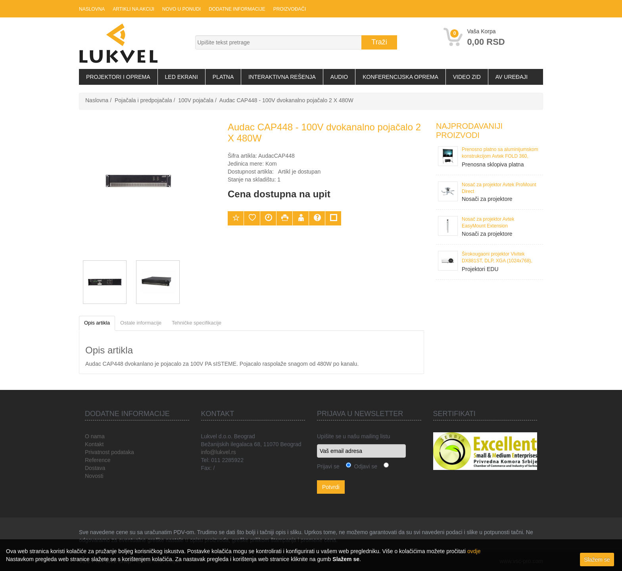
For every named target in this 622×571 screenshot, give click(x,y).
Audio (339, 77)
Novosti (94, 476)
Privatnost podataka (109, 452)
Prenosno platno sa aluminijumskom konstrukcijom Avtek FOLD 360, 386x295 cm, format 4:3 (500, 153)
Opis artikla (97, 323)
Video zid (467, 77)
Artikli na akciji (133, 9)
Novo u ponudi (181, 9)
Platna (223, 77)
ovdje (473, 551)
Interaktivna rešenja (282, 77)
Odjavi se (364, 466)
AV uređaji (511, 77)
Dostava (95, 468)
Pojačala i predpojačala (143, 100)
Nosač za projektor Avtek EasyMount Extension (488, 222)
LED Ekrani (181, 77)
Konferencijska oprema (400, 77)
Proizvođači (289, 9)
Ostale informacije (140, 323)
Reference (98, 460)
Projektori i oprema (118, 77)
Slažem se (597, 559)
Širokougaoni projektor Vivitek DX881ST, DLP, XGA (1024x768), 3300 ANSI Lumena (497, 258)
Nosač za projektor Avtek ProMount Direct (499, 188)
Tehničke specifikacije (196, 323)
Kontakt (94, 444)
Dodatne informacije (237, 9)
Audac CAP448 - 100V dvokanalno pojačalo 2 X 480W (286, 100)
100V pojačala (195, 100)
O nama (95, 436)
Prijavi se (328, 466)
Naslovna (92, 9)
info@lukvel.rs (218, 452)
